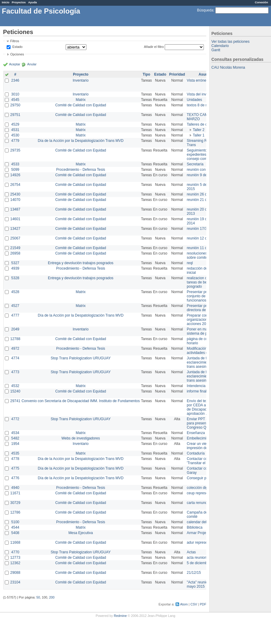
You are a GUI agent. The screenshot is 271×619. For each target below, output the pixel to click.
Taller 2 (198, 130)
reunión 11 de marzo (203, 248)
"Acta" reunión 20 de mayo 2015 (203, 584)
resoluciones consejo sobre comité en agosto (205, 255)
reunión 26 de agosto (204, 194)
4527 (15, 306)
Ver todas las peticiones (230, 41)
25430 (15, 194)
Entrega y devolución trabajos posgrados (80, 263)
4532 (15, 386)
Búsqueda (205, 10)
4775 (15, 468)
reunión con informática (205, 169)
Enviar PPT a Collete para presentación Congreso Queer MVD (205, 423)
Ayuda (32, 2)
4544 (15, 527)
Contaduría (195, 453)
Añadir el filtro (154, 46)
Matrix (81, 100)
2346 (15, 80)
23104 (15, 582)
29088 (15, 573)
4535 (15, 453)
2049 (15, 329)
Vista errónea (197, 80)
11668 (15, 542)
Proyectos (19, 2)
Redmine (120, 615)
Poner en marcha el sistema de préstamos (204, 331)
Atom (184, 604)
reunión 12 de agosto (204, 238)
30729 (15, 503)
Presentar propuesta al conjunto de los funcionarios (205, 296)
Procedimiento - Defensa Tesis (80, 169)
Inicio (5, 2)
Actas (191, 552)
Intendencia (196, 386)
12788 (15, 339)
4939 (15, 268)
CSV (193, 604)
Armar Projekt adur (202, 533)
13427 (15, 229)
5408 (15, 533)
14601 (15, 219)
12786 (15, 512)
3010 (15, 94)
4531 (15, 130)
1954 (15, 444)
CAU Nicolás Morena (228, 67)
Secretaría (195, 164)
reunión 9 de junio (201, 175)
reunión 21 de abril (201, 200)
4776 (15, 478)
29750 (15, 105)
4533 (15, 164)
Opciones (17, 54)
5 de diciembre (198, 563)
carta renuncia (198, 503)
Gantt (215, 50)
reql (190, 263)
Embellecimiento (200, 438)
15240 (15, 391)
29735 (15, 150)
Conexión (261, 2)
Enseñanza (196, 433)
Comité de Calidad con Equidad (80, 105)
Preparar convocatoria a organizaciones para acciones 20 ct (206, 319)
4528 (15, 292)
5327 (15, 263)
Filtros (14, 41)
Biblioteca (194, 527)
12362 (15, 563)
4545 (15, 100)
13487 (15, 209)
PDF (203, 604)
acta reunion (197, 557)
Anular (31, 64)
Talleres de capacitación (206, 124)
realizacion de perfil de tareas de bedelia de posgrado (205, 282)
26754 (15, 185)
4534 (15, 433)
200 (52, 597)
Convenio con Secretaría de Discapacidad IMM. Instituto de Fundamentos (80, 401)
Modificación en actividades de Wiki (202, 350)
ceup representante (202, 493)
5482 (15, 438)
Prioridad (177, 74)
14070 (15, 200)
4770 (15, 552)
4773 (15, 372)
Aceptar (14, 64)
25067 (15, 238)
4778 (15, 459)
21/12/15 (194, 573)
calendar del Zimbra (203, 522)
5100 (15, 522)
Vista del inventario (202, 94)
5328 (15, 278)
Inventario (81, 80)
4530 (15, 135)
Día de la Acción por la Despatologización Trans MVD (80, 141)
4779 (15, 141)
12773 (15, 557)
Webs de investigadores (80, 438)
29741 (15, 401)
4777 (15, 315)
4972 (15, 348)
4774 (15, 358)
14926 (15, 175)
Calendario (220, 46)
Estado (17, 46)
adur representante (202, 542)
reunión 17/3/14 (199, 229)
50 (38, 597)
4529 (15, 124)
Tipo (146, 74)
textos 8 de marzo (201, 105)
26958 (15, 253)
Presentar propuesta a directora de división (205, 308)
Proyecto (80, 74)
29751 (15, 115)
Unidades (194, 100)
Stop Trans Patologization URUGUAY (81, 358)
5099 (15, 169)
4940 (15, 488)
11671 (15, 493)
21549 (15, 248)
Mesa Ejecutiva (80, 533)
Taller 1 (198, 135)
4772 (15, 419)
